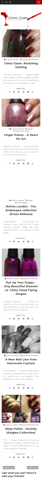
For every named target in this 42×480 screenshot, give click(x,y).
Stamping (34, 59)
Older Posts (32, 467)
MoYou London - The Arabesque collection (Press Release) (21, 210)
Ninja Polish (34, 425)
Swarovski (34, 355)
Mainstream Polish (22, 131)
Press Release (22, 203)
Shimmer (34, 279)
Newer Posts (8, 467)
